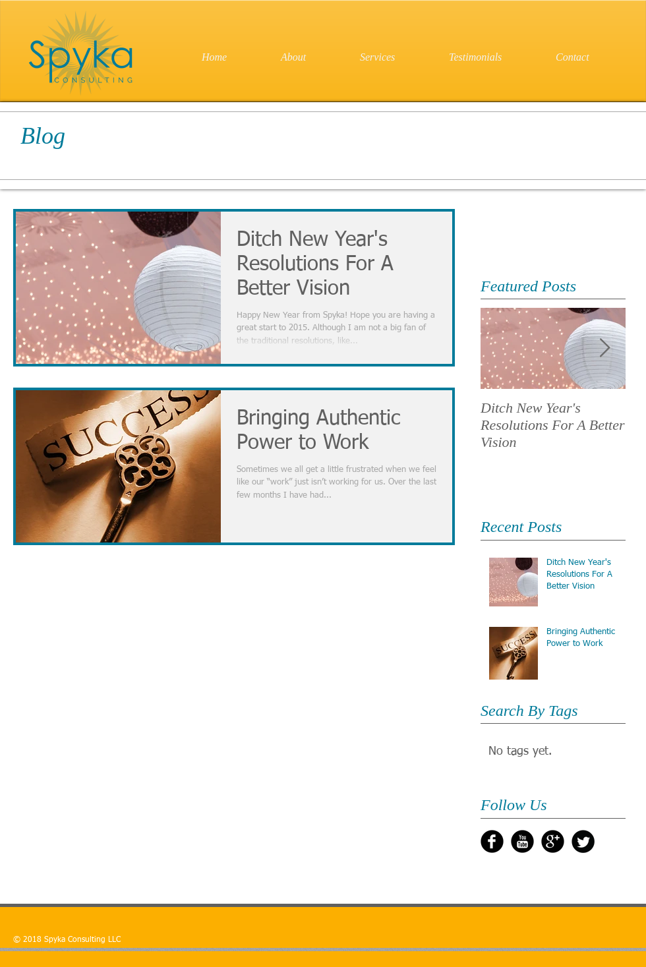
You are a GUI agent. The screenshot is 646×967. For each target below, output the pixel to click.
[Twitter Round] (583, 841)
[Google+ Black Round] (552, 841)
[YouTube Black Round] (522, 841)
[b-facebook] (492, 841)
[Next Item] (604, 348)
